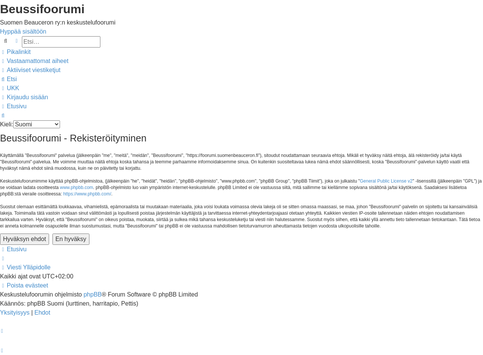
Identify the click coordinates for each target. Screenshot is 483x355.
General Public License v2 (386, 181)
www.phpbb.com (76, 187)
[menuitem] (34, 61)
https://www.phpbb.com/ (87, 194)
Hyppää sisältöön (23, 31)
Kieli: (6, 124)
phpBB (92, 294)
